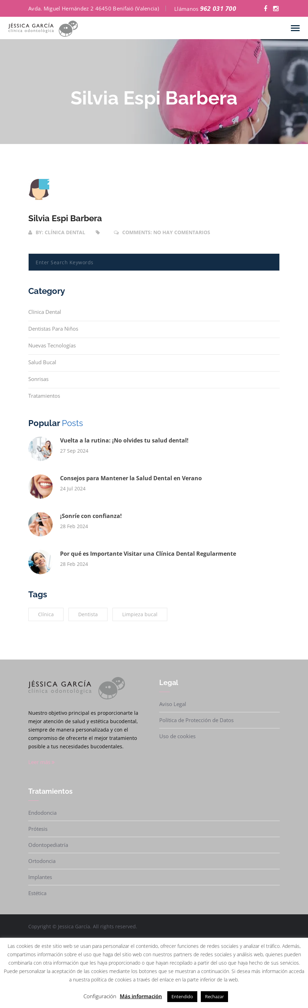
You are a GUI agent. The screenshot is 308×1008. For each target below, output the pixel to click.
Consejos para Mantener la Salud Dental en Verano (131, 478)
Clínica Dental (44, 311)
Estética (37, 893)
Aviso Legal (172, 703)
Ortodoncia (42, 860)
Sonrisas (38, 378)
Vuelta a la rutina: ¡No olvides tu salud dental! (124, 440)
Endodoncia (42, 812)
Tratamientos (44, 395)
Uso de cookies (177, 736)
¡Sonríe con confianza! (91, 516)
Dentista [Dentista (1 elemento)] (88, 614)
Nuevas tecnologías (52, 345)
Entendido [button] (182, 996)
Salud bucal (42, 362)
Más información (141, 996)
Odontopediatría (48, 844)
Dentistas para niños (53, 328)
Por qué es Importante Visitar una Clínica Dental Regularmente (148, 553)
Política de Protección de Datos (196, 720)
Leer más (41, 761)
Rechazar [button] (214, 996)
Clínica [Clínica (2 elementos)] (46, 614)
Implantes (40, 876)
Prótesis (37, 828)
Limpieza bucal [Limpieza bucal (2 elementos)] (139, 614)
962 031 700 (218, 8)
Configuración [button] (99, 996)
